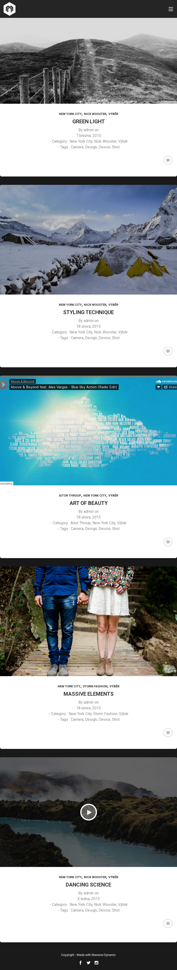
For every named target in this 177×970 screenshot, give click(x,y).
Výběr (113, 114)
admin (89, 130)
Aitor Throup (70, 495)
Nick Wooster (95, 114)
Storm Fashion (95, 686)
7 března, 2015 (88, 135)
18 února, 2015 (88, 326)
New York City (70, 114)
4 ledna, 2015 (88, 899)
